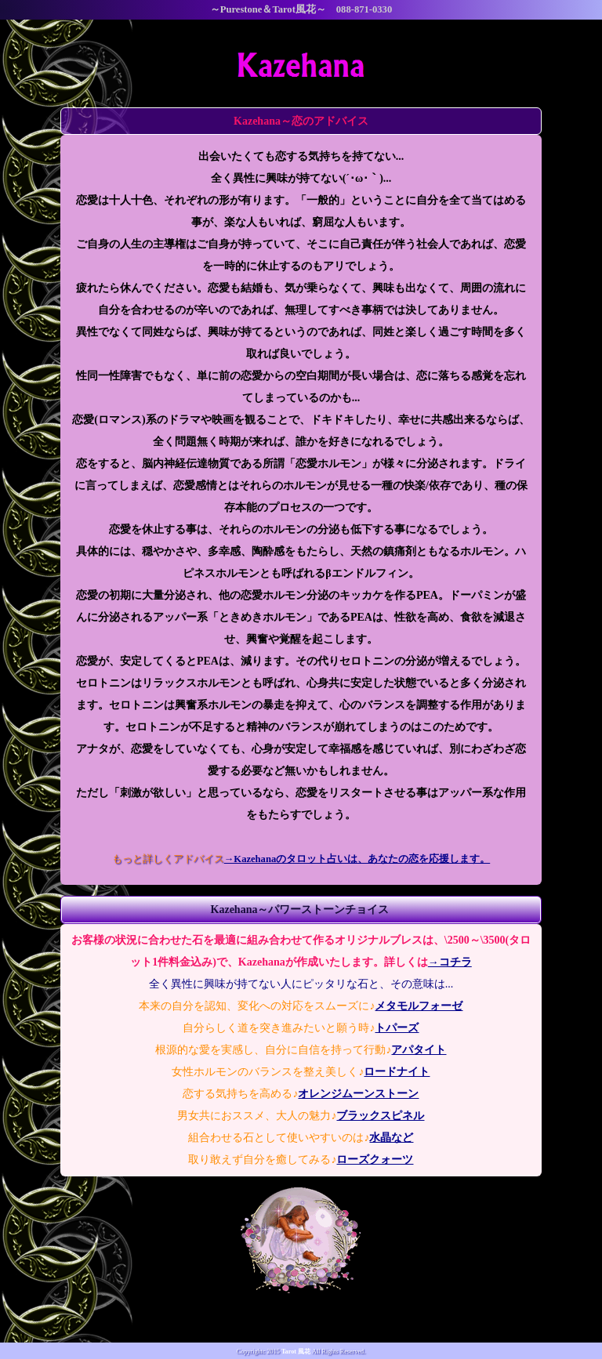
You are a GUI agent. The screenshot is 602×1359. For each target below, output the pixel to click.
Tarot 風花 (295, 1351)
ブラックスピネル (380, 1116)
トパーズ (397, 1028)
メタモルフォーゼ (418, 1006)
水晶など (391, 1137)
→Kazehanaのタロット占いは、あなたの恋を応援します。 (357, 858)
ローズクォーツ (374, 1159)
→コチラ (450, 962)
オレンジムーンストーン (358, 1094)
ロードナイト (397, 1072)
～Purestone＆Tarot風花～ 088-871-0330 (301, 9)
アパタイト (418, 1050)
